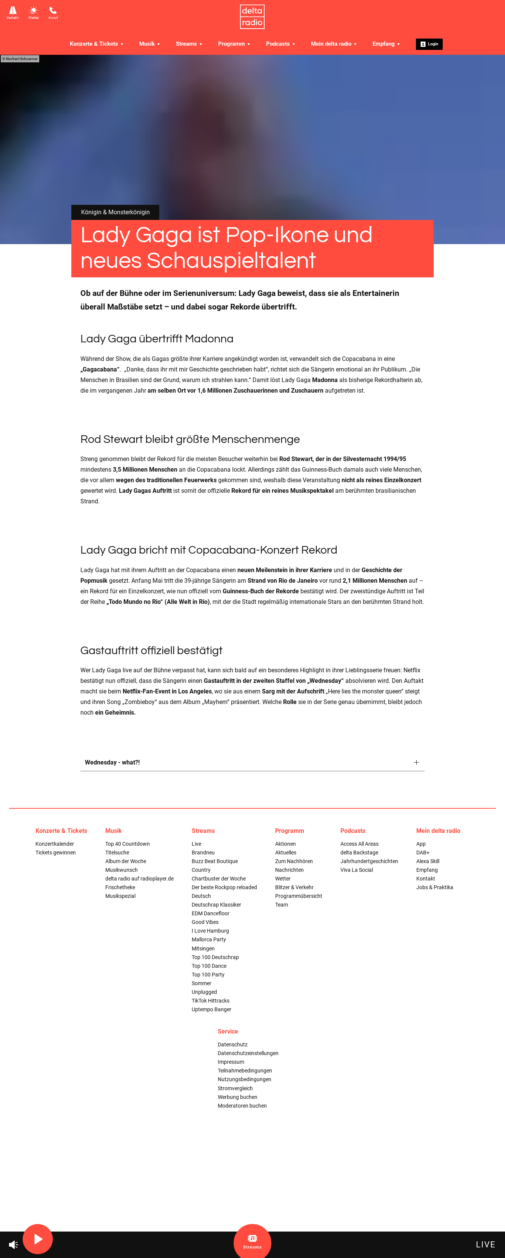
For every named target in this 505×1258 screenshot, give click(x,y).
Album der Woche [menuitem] (125, 861)
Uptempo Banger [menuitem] (211, 1009)
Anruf (53, 13)
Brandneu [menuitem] (203, 852)
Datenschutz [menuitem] (233, 1044)
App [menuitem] (421, 844)
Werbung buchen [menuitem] (237, 1097)
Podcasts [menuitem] (281, 43)
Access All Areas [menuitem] (359, 844)
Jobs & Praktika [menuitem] (434, 887)
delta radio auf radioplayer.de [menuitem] (139, 879)
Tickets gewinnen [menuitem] (55, 852)
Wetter (33, 13)
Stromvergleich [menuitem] (235, 1088)
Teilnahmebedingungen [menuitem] (245, 1071)
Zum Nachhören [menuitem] (294, 861)
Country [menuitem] (201, 870)
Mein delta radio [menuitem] (334, 43)
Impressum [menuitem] (231, 1062)
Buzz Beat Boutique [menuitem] (215, 861)
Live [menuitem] (196, 844)
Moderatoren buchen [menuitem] (242, 1106)
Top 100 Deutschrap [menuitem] (215, 957)
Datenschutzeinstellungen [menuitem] (248, 1053)
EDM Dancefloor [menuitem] (210, 913)
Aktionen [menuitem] (285, 844)
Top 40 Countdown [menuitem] (127, 844)
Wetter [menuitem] (283, 879)
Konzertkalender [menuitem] (54, 844)
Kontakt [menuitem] (425, 879)
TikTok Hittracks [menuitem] (210, 1001)
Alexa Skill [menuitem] (427, 861)
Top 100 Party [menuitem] (208, 975)
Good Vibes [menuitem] (205, 922)
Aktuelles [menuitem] (285, 852)
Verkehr (12, 13)
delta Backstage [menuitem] (359, 852)
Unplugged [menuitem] (204, 992)
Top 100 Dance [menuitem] (209, 966)
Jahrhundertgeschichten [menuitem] (369, 861)
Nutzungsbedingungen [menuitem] (244, 1079)
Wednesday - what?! (112, 762)
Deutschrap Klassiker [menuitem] (216, 905)
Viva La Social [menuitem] (356, 870)
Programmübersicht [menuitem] (298, 896)
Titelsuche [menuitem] (117, 852)
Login (429, 44)
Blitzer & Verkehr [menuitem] (294, 887)
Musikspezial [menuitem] (120, 896)
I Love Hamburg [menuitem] (210, 931)
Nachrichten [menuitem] (289, 870)
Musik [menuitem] (150, 43)
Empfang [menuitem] (387, 43)
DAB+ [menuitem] (423, 852)
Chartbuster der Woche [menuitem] (219, 879)
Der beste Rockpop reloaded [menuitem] (224, 887)
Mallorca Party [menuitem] (209, 939)
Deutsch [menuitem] (201, 896)
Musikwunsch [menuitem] (121, 870)
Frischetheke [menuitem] (120, 887)
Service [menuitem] (228, 1031)
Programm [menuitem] (234, 43)
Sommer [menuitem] (201, 983)
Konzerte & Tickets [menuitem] (97, 43)
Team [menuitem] (281, 905)
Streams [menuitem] (189, 43)
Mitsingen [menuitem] (203, 948)
